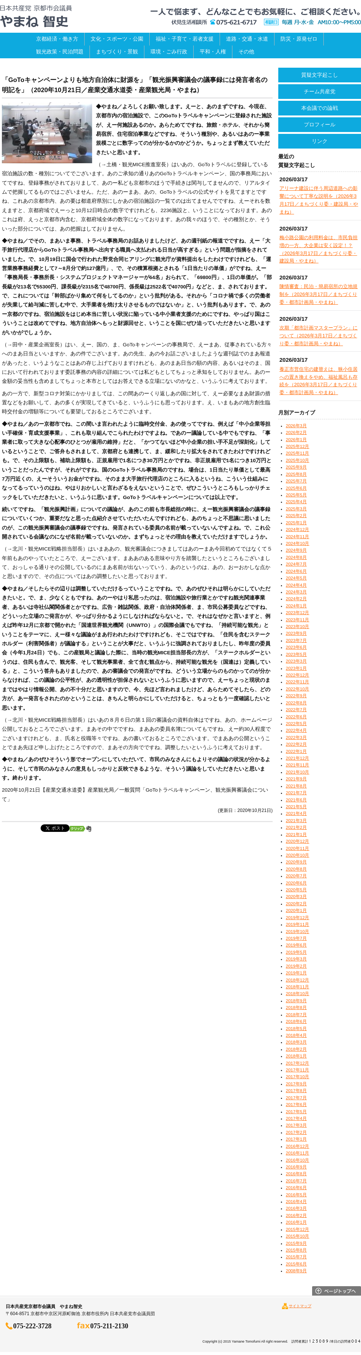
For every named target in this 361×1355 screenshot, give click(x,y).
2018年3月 (296, 1042)
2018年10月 (297, 993)
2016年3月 (296, 1208)
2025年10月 (297, 460)
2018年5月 (296, 1028)
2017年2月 (296, 1132)
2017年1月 (296, 1139)
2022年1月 (296, 751)
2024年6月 (296, 571)
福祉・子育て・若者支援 (185, 39)
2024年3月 (296, 592)
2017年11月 (297, 1070)
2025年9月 (296, 467)
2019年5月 (296, 952)
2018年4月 (296, 1035)
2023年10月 (297, 626)
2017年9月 (296, 1084)
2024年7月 (296, 564)
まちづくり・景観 (117, 52)
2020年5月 (296, 890)
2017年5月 (296, 1111)
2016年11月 (297, 1153)
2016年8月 (296, 1173)
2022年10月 (297, 689)
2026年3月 (296, 425)
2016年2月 (296, 1215)
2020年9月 (296, 862)
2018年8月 (296, 1007)
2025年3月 (296, 509)
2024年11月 (297, 536)
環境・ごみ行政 (168, 52)
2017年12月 (297, 1063)
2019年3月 (296, 959)
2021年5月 (296, 806)
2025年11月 (297, 453)
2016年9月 (296, 1167)
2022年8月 (296, 703)
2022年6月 (296, 717)
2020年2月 (296, 903)
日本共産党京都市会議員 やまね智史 (35, 16)
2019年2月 (296, 966)
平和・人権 (213, 52)
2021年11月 (297, 765)
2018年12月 (297, 980)
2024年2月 (296, 598)
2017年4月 (296, 1118)
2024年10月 (297, 543)
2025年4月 (296, 501)
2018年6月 (296, 1021)
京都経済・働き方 (57, 39)
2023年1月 (296, 668)
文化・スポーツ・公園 (117, 39)
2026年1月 (296, 439)
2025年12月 (297, 446)
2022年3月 (296, 737)
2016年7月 (296, 1181)
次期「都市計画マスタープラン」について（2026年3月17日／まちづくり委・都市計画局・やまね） (318, 335)
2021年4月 (296, 813)
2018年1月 (296, 1056)
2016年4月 (296, 1201)
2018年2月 (296, 1049)
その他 (246, 52)
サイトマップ (300, 1306)
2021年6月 (296, 800)
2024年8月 (296, 557)
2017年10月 (297, 1076)
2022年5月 (296, 723)
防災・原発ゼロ (299, 39)
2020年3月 (296, 896)
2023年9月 (296, 633)
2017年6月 (296, 1104)
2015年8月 (296, 1250)
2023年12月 (297, 612)
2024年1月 (296, 606)
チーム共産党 (319, 91)
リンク (320, 141)
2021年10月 (297, 772)
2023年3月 (296, 661)
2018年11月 (297, 987)
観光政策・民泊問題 (59, 52)
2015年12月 (297, 1229)
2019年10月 (297, 931)
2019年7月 (296, 938)
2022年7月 (296, 709)
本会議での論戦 (319, 108)
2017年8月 (296, 1090)
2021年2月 (296, 827)
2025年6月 (296, 488)
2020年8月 (296, 869)
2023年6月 (296, 647)
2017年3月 (296, 1125)
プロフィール (319, 124)
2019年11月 (297, 924)
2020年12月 (297, 841)
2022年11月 (297, 682)
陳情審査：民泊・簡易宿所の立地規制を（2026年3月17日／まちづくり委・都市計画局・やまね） (318, 294)
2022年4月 (296, 730)
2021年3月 (296, 820)
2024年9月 (296, 550)
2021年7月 (296, 793)
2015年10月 (297, 1236)
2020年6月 (296, 883)
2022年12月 (297, 675)
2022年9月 (296, 695)
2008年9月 (296, 1271)
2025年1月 (296, 522)
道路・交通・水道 (247, 39)
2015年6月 (296, 1264)
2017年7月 (296, 1098)
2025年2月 (296, 515)
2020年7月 (296, 876)
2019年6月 (296, 945)
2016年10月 (297, 1160)
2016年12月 (297, 1146)
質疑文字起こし (319, 75)
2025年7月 (296, 481)
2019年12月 (297, 917)
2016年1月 (296, 1222)
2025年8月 (296, 474)
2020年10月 (297, 855)
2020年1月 (296, 910)
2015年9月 (296, 1243)
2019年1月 (296, 973)
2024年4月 (296, 585)
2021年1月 (296, 834)
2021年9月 (296, 779)
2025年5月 (296, 495)
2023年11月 (297, 620)
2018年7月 (296, 1014)
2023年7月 (296, 640)
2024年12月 (297, 529)
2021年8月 (296, 786)
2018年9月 (296, 1000)
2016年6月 (296, 1187)
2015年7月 (296, 1257)
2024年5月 (296, 578)
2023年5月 (296, 654)
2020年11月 (297, 848)
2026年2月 (296, 432)
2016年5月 (296, 1195)
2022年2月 (296, 744)
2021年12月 (297, 758)
